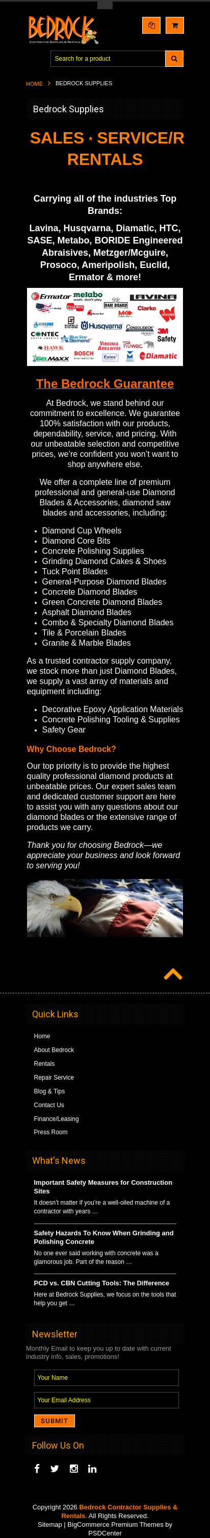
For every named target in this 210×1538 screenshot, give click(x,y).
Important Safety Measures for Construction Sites (103, 1187)
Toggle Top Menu (105, 5)
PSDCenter (105, 1533)
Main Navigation (35, 59)
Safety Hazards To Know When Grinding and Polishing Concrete (104, 1237)
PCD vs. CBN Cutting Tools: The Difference (102, 1283)
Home (34, 84)
